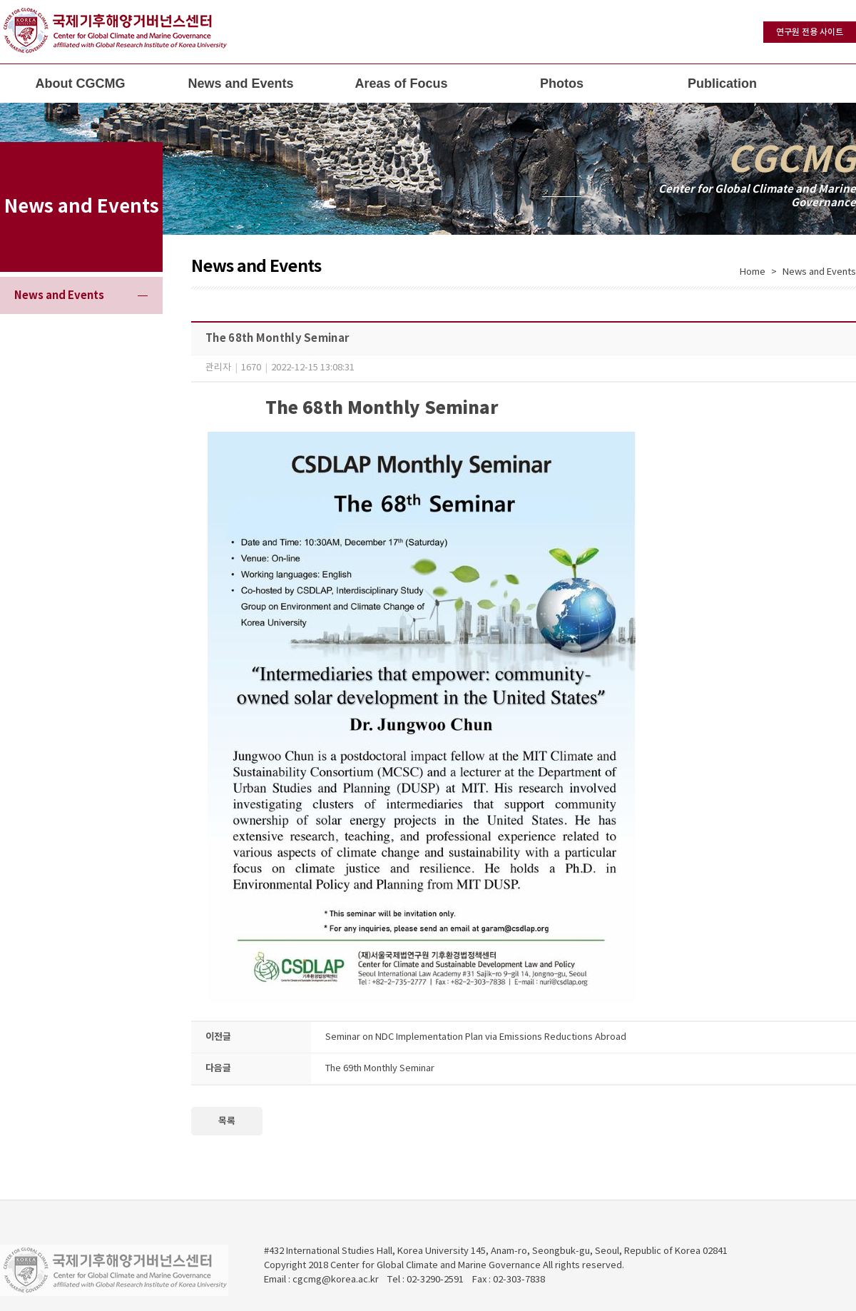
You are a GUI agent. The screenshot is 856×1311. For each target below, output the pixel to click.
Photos (562, 83)
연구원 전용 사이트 (809, 32)
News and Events (240, 83)
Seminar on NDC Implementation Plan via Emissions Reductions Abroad (475, 1037)
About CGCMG (81, 83)
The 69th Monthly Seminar (379, 1068)
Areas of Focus (401, 83)
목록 (226, 1121)
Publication (722, 83)
